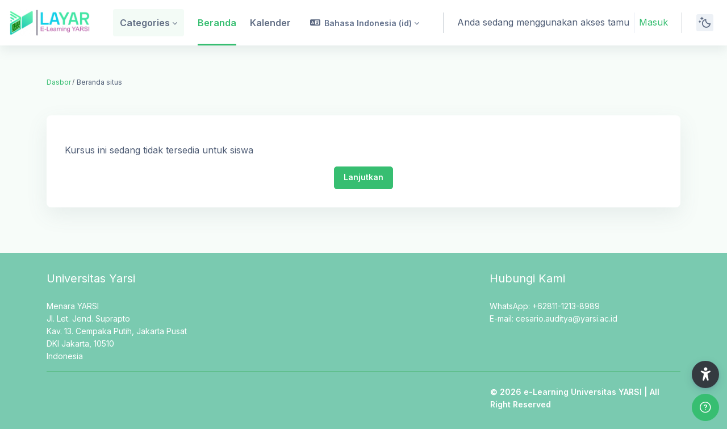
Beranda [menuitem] (217, 22)
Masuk (653, 22)
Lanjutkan (363, 177)
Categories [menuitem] (145, 22)
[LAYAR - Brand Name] (49, 22)
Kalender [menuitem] (270, 22)
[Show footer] (705, 407)
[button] (364, 22)
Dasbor (59, 82)
